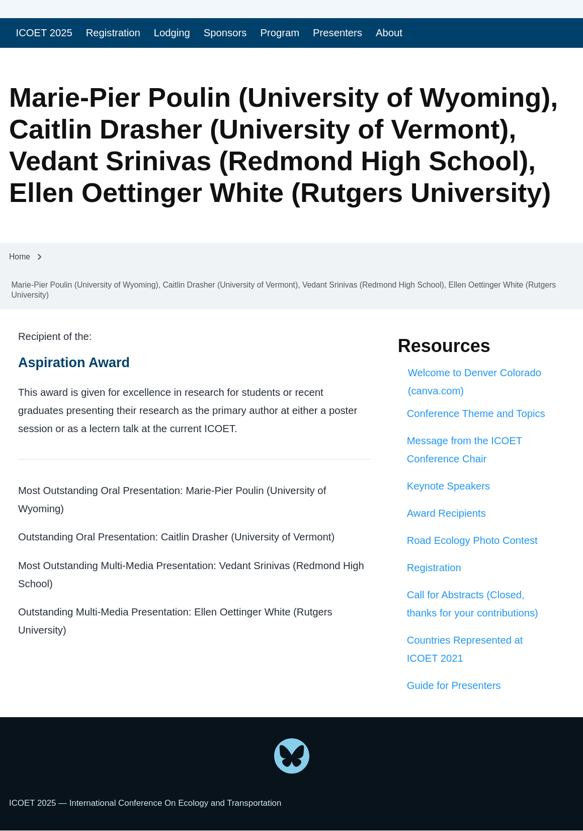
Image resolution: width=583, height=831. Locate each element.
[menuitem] (44, 33)
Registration (434, 567)
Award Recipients (446, 513)
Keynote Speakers (448, 486)
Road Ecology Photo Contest (472, 540)
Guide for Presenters (454, 685)
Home (19, 256)
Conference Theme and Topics (476, 413)
